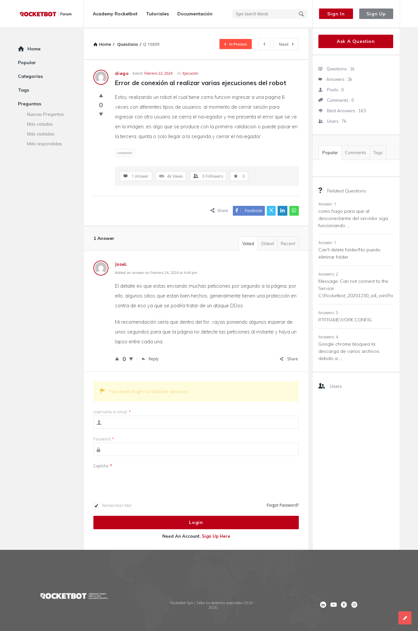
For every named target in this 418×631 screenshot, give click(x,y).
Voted (248, 242)
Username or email (112, 411)
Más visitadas (41, 132)
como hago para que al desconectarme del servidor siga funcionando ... (353, 217)
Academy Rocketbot (115, 14)
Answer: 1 (327, 203)
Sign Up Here (216, 535)
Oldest (267, 242)
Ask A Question (356, 40)
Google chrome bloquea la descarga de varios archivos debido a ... (348, 350)
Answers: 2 (328, 273)
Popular (330, 151)
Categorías (30, 75)
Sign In (336, 14)
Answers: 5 (328, 312)
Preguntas (29, 103)
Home (33, 48)
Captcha (102, 465)
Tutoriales (157, 14)
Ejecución (191, 72)
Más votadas (40, 123)
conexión (125, 151)
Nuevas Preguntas (45, 113)
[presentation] (143, 481)
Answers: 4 (328, 336)
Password (103, 438)
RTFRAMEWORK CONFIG (345, 319)
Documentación (195, 14)
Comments (355, 151)
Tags (378, 151)
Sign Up (376, 14)
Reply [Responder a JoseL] (150, 358)
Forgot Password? (282, 504)
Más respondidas (44, 142)
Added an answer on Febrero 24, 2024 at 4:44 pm (156, 271)
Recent (288, 242)
